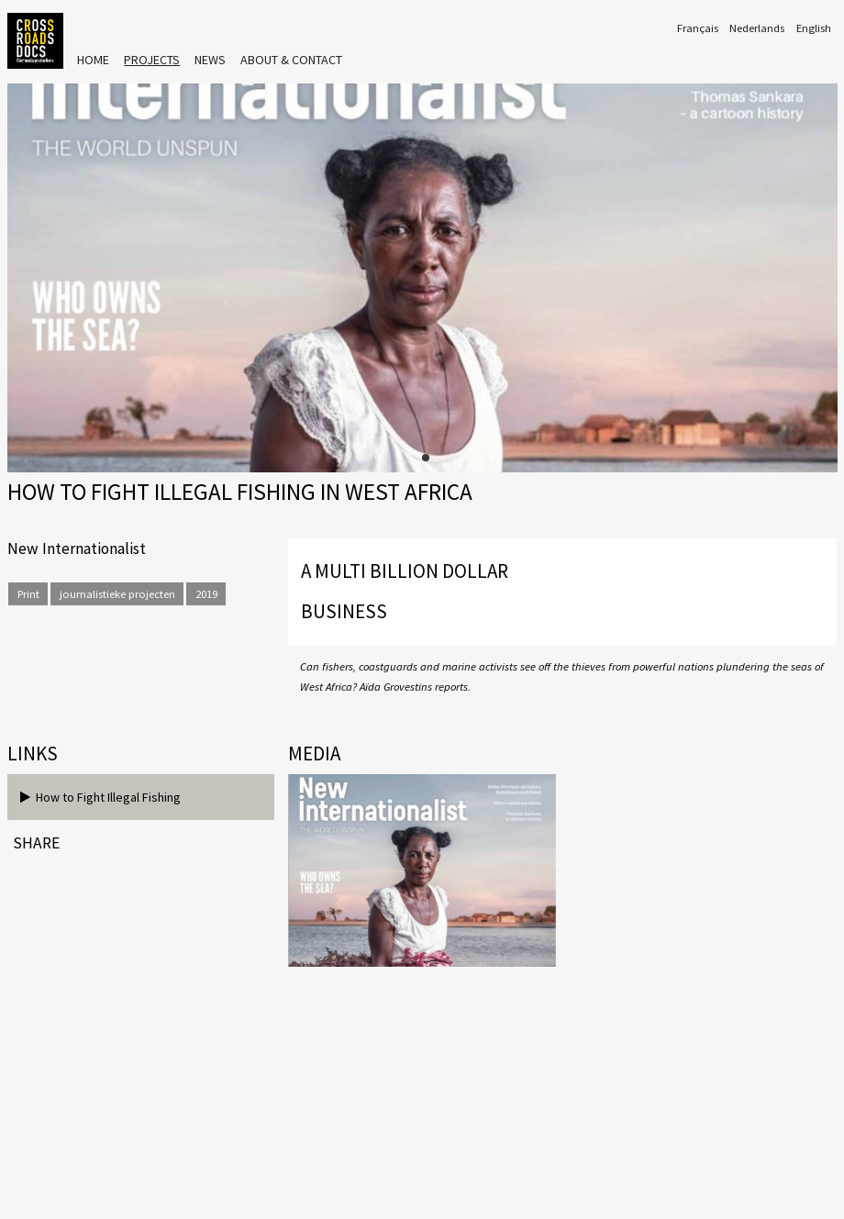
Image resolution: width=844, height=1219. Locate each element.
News (210, 59)
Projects (152, 59)
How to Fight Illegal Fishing (100, 797)
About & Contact (291, 59)
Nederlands (756, 28)
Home (93, 59)
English (813, 28)
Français (697, 28)
